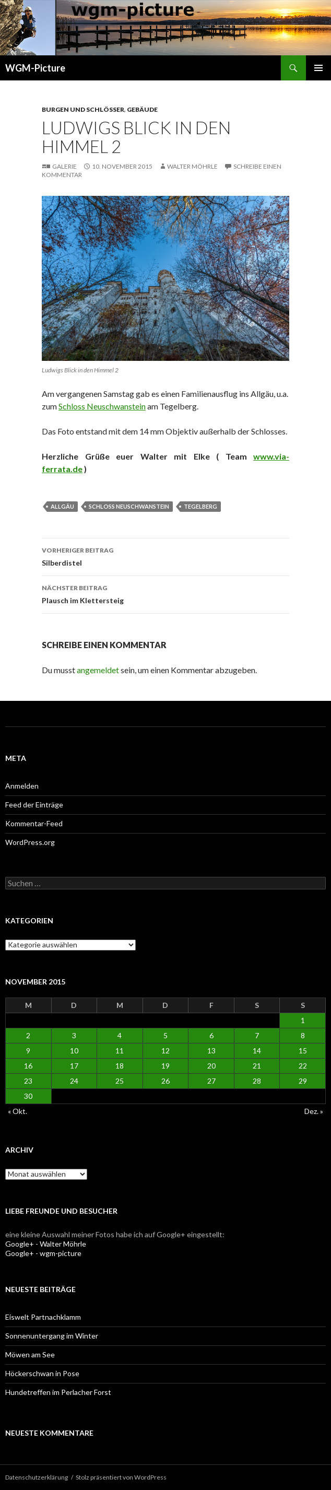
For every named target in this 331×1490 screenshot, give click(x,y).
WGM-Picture (35, 68)
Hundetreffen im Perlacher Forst (58, 1392)
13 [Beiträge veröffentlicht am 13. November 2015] (211, 1050)
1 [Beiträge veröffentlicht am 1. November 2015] (303, 1020)
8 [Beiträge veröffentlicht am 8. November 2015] (303, 1035)
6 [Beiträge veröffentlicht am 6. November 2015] (211, 1035)
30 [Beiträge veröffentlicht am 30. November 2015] (28, 1096)
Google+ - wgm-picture (43, 1253)
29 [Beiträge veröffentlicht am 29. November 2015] (303, 1080)
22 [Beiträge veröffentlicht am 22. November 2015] (303, 1065)
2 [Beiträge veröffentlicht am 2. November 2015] (28, 1035)
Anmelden (22, 785)
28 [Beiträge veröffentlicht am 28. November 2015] (257, 1080)
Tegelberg (200, 506)
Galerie (64, 166)
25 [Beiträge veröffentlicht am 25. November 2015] (119, 1080)
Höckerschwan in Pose (42, 1373)
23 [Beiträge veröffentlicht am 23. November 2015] (28, 1080)
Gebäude (142, 109)
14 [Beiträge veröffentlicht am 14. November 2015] (257, 1050)
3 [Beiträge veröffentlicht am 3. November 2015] (74, 1035)
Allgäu (62, 506)
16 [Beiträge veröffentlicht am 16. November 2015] (28, 1065)
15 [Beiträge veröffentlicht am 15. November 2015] (303, 1050)
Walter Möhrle (192, 166)
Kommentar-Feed (34, 823)
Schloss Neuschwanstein (102, 406)
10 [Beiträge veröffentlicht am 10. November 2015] (74, 1050)
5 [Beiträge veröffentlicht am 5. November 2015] (165, 1035)
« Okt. (17, 1111)
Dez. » (313, 1111)
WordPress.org (30, 842)
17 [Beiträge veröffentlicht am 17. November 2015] (74, 1065)
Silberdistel (165, 555)
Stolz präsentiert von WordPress (121, 1477)
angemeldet (98, 670)
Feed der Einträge (34, 804)
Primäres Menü (318, 67)
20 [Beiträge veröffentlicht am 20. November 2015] (211, 1065)
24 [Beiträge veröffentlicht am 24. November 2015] (74, 1080)
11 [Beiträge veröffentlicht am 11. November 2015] (119, 1050)
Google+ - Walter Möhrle (45, 1243)
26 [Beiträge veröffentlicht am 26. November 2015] (165, 1080)
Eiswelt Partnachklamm (43, 1316)
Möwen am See (30, 1354)
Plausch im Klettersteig (165, 593)
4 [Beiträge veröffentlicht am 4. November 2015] (119, 1035)
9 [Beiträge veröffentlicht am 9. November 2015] (28, 1050)
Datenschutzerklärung (36, 1477)
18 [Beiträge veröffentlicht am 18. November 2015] (119, 1065)
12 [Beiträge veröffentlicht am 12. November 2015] (165, 1050)
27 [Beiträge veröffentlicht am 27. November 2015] (211, 1080)
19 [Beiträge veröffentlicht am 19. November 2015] (165, 1065)
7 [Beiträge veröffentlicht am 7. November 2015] (257, 1035)
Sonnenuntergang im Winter (51, 1335)
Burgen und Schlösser (83, 109)
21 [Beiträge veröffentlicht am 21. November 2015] (257, 1065)
